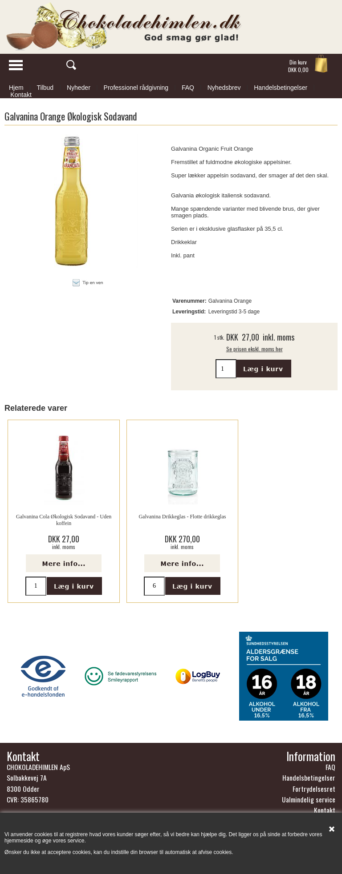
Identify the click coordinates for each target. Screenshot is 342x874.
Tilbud (45, 87)
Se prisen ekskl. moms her (254, 349)
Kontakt (20, 94)
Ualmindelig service (308, 799)
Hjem (16, 87)
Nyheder (78, 87)
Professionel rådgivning (136, 87)
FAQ (188, 87)
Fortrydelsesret (314, 788)
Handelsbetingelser (280, 87)
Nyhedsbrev (224, 87)
